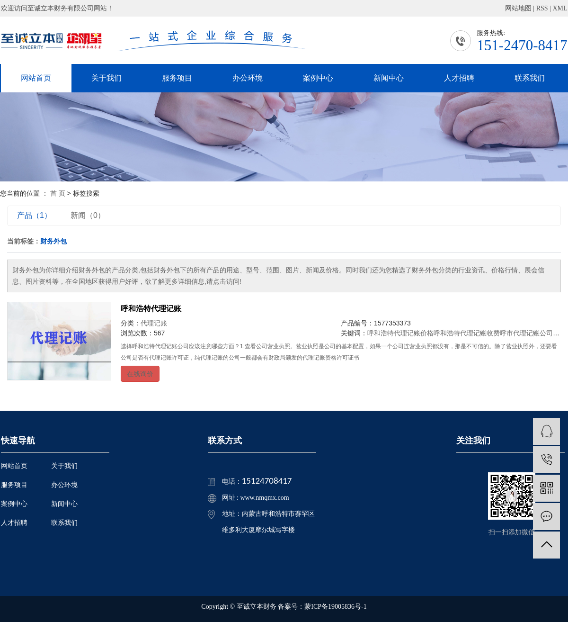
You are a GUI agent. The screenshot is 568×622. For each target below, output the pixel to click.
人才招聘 (459, 78)
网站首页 (36, 78)
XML (559, 8)
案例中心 (318, 78)
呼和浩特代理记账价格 (400, 333)
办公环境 (247, 78)
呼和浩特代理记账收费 (467, 333)
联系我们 (530, 78)
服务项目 (177, 78)
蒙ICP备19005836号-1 (335, 606)
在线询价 (140, 374)
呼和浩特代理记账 (151, 309)
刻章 (559, 333)
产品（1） (34, 215)
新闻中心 (388, 78)
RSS (542, 8)
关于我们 (106, 78)
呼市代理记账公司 (526, 333)
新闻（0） (88, 215)
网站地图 (518, 8)
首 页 (57, 193)
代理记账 (154, 323)
